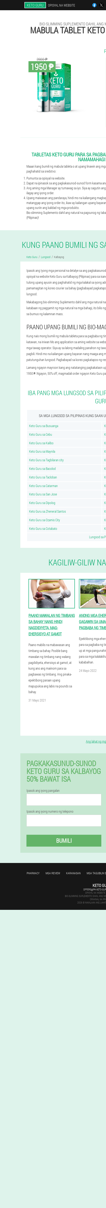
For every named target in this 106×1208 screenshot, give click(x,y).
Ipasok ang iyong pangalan (43, 790)
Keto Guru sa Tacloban (43, 477)
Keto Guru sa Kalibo (41, 443)
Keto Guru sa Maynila (42, 451)
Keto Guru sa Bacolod (42, 468)
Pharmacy (33, 873)
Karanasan (73, 873)
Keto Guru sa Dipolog (42, 503)
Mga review (53, 873)
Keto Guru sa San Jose (43, 494)
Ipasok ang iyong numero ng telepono (49, 811)
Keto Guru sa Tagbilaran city (46, 460)
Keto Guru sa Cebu (40, 434)
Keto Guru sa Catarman (43, 486)
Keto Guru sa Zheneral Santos (47, 511)
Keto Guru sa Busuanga (43, 426)
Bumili (64, 840)
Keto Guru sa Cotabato (43, 528)
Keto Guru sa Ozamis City (44, 520)
